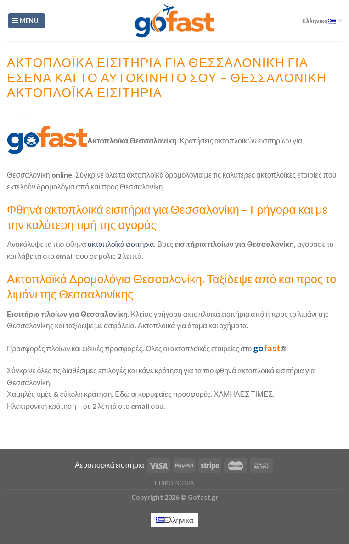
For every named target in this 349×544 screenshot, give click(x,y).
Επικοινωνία (174, 483)
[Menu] (26, 21)
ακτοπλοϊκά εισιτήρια (120, 244)
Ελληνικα (322, 20)
